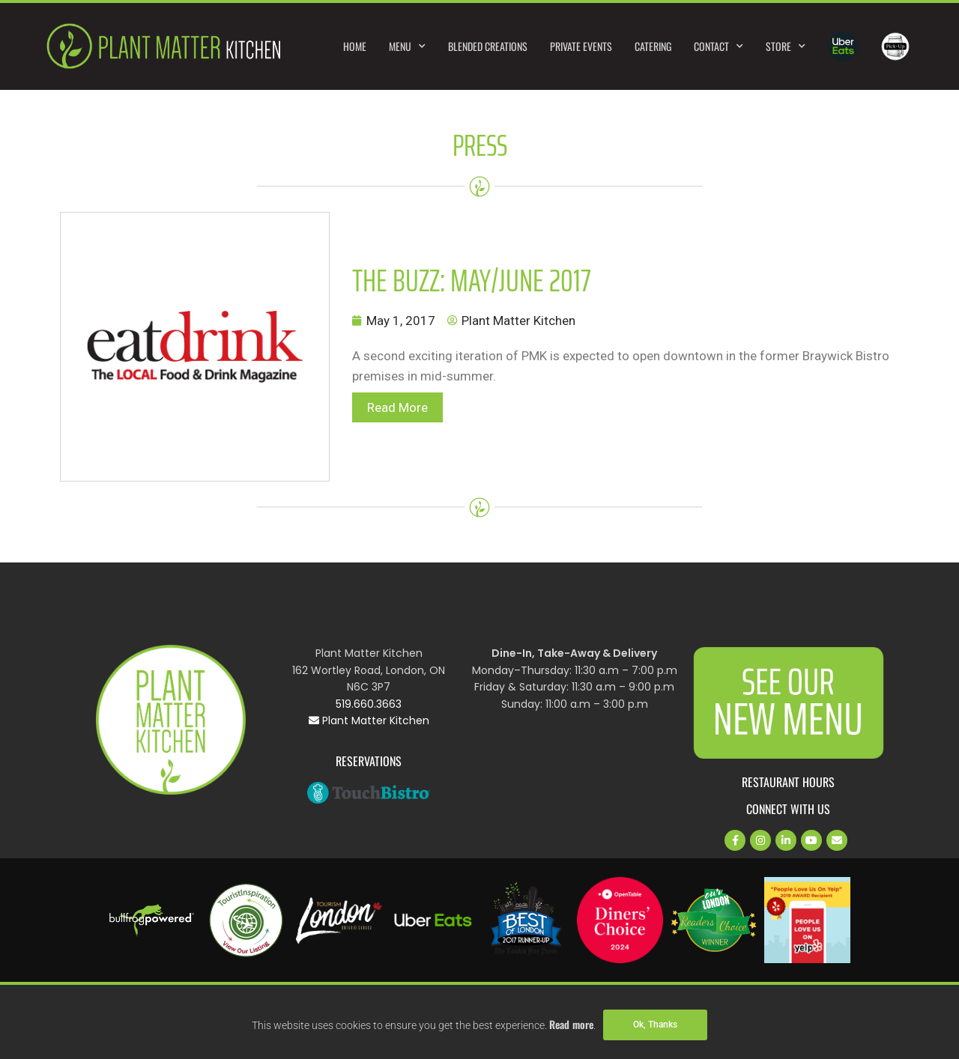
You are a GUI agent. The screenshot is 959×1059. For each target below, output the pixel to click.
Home (354, 46)
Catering (653, 46)
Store (785, 46)
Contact (718, 46)
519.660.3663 (369, 704)
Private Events (581, 46)
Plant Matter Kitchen (369, 720)
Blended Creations (487, 46)
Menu (407, 46)
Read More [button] (397, 407)
